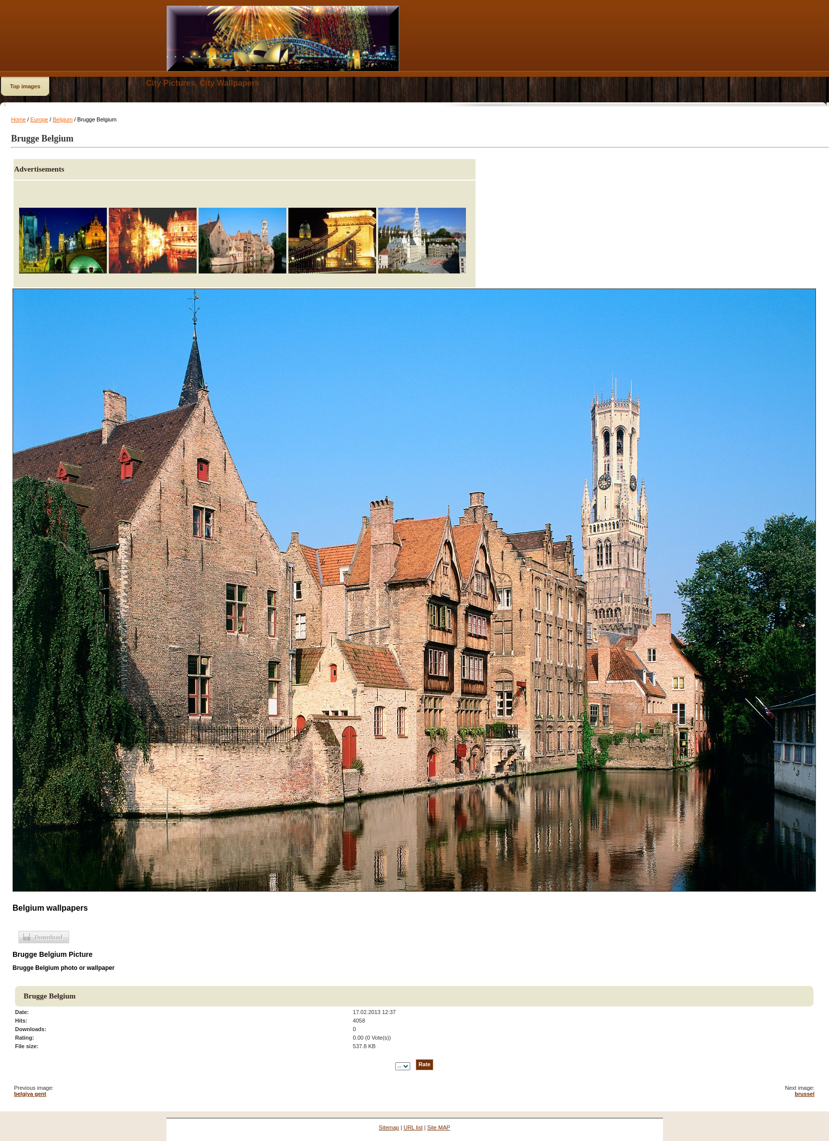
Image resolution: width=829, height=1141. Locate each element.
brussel (804, 1094)
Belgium (63, 119)
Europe (39, 119)
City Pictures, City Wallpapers (202, 83)
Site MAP (438, 1127)
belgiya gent (30, 1094)
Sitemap (389, 1127)
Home (18, 119)
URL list (413, 1127)
